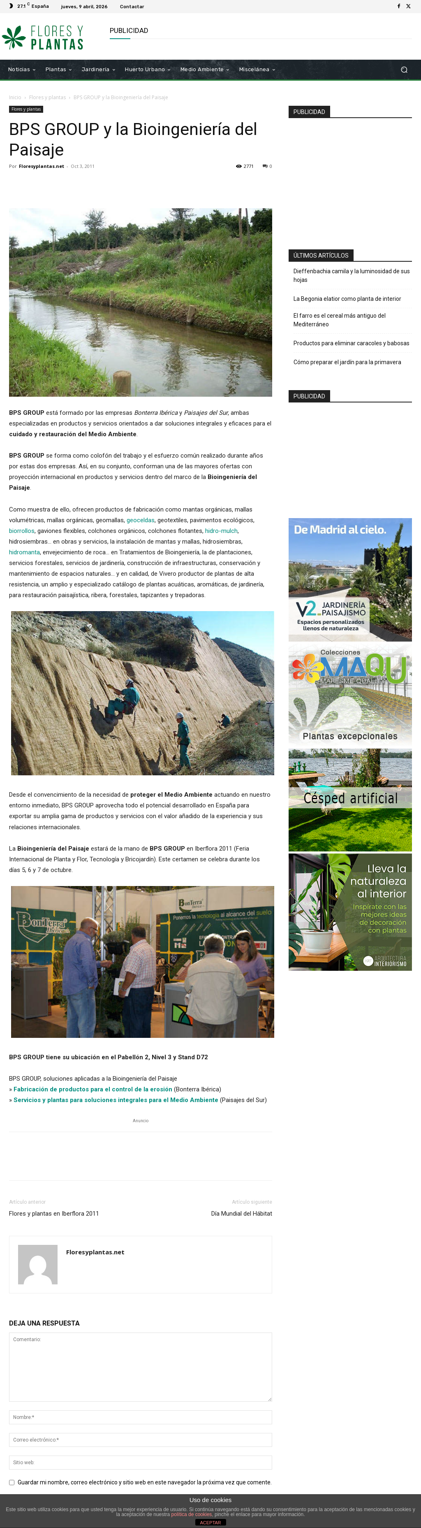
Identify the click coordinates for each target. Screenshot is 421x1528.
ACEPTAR (210, 1522)
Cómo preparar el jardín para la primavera (347, 362)
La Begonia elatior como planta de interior (347, 298)
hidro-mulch (221, 531)
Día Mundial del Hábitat (241, 1213)
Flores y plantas (47, 97)
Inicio (15, 97)
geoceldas (141, 520)
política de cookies (191, 1514)
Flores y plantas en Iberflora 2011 (54, 1213)
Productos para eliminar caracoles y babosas (351, 343)
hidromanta (24, 552)
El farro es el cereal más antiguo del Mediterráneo (340, 320)
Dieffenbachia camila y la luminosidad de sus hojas (352, 275)
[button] (404, 69)
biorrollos (22, 531)
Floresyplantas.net (41, 166)
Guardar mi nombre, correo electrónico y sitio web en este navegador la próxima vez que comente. (145, 1482)
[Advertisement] (355, 180)
